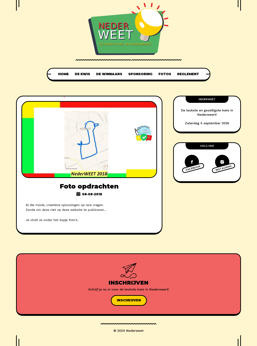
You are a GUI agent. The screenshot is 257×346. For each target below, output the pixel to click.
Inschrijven (129, 300)
